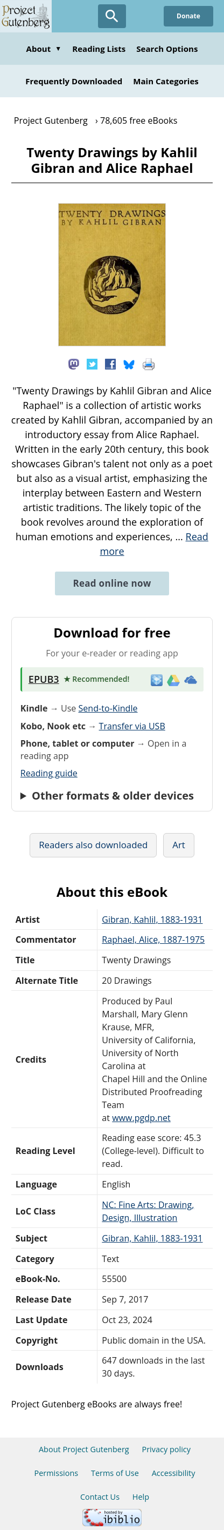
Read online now (112, 583)
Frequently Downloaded (73, 81)
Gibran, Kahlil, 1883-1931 (152, 919)
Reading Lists (98, 48)
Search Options (167, 48)
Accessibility (173, 1473)
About (44, 48)
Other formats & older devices (113, 795)
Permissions (56, 1473)
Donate (188, 16)
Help (140, 1497)
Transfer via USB (132, 726)
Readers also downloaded (93, 844)
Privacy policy (166, 1449)
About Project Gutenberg (84, 1449)
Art (178, 844)
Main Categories (166, 81)
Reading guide (49, 773)
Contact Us (100, 1497)
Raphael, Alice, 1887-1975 (153, 939)
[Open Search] (112, 16)
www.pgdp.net (141, 1118)
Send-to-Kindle (108, 708)
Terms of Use (115, 1473)
